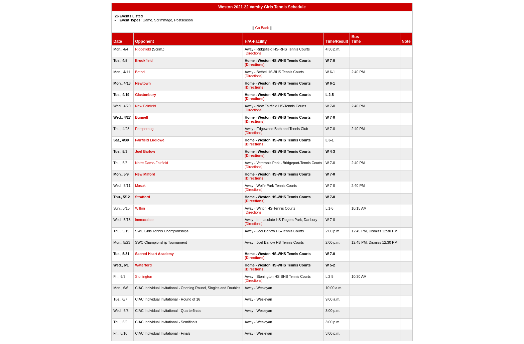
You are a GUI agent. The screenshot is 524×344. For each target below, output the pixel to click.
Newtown (143, 83)
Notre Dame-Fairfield (151, 163)
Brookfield (144, 61)
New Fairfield (145, 106)
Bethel (140, 72)
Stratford (142, 197)
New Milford (145, 174)
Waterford (143, 265)
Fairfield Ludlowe (149, 140)
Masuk (140, 186)
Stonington (143, 276)
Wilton (140, 208)
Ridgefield (143, 49)
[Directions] (253, 53)
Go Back (262, 28)
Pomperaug (144, 129)
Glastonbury (145, 95)
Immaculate (144, 220)
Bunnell (141, 117)
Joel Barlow (145, 151)
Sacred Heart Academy (154, 254)
